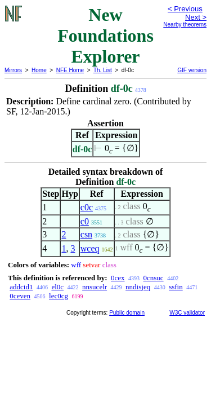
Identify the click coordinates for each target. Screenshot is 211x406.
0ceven (20, 296)
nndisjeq (137, 287)
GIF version (191, 70)
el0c (57, 287)
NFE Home (70, 70)
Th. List (102, 70)
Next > (195, 17)
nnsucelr (94, 287)
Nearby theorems (184, 24)
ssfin (176, 287)
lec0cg (58, 296)
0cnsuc (153, 277)
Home (39, 70)
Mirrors (13, 70)
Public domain (127, 313)
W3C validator (187, 313)
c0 (84, 221)
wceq (90, 248)
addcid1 (21, 287)
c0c (86, 207)
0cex (118, 277)
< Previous (185, 9)
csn (86, 234)
